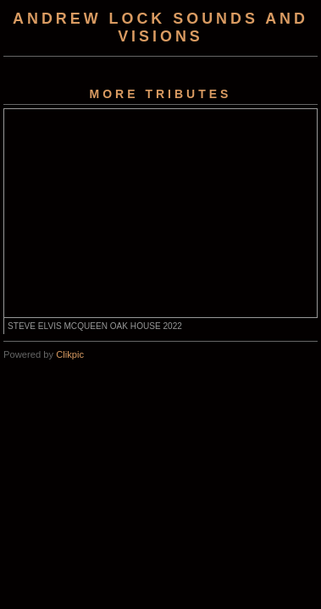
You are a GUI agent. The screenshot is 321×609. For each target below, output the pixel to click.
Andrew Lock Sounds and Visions (160, 27)
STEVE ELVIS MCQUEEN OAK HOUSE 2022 (95, 326)
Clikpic (70, 354)
